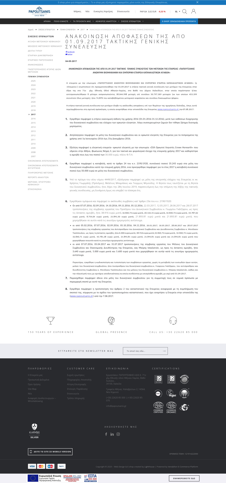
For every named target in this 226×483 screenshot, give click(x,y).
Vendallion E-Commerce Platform (183, 466)
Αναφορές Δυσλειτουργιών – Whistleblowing (42, 399)
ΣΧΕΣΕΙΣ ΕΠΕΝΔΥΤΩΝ (41, 36)
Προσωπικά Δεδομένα (38, 379)
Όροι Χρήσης (34, 384)
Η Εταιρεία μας (35, 375)
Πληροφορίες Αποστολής (79, 379)
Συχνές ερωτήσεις (75, 375)
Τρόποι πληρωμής (76, 398)
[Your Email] (143, 351)
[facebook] (106, 434)
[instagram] (118, 434)
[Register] (164, 351)
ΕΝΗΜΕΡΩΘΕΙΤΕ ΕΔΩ (184, 478)
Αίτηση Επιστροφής (76, 384)
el (176, 11)
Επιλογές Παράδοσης (77, 389)
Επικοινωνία (73, 393)
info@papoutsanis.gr (116, 406)
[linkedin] (112, 434)
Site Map (32, 389)
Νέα (30, 393)
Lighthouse (149, 466)
